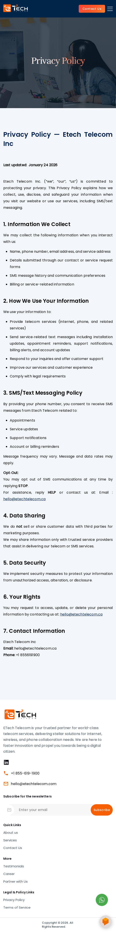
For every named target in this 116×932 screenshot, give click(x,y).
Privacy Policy (14, 900)
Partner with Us (15, 881)
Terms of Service (17, 907)
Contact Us (12, 848)
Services (10, 840)
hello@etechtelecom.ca (24, 498)
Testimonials (13, 866)
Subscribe (102, 810)
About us (10, 832)
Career (9, 874)
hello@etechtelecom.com (33, 783)
